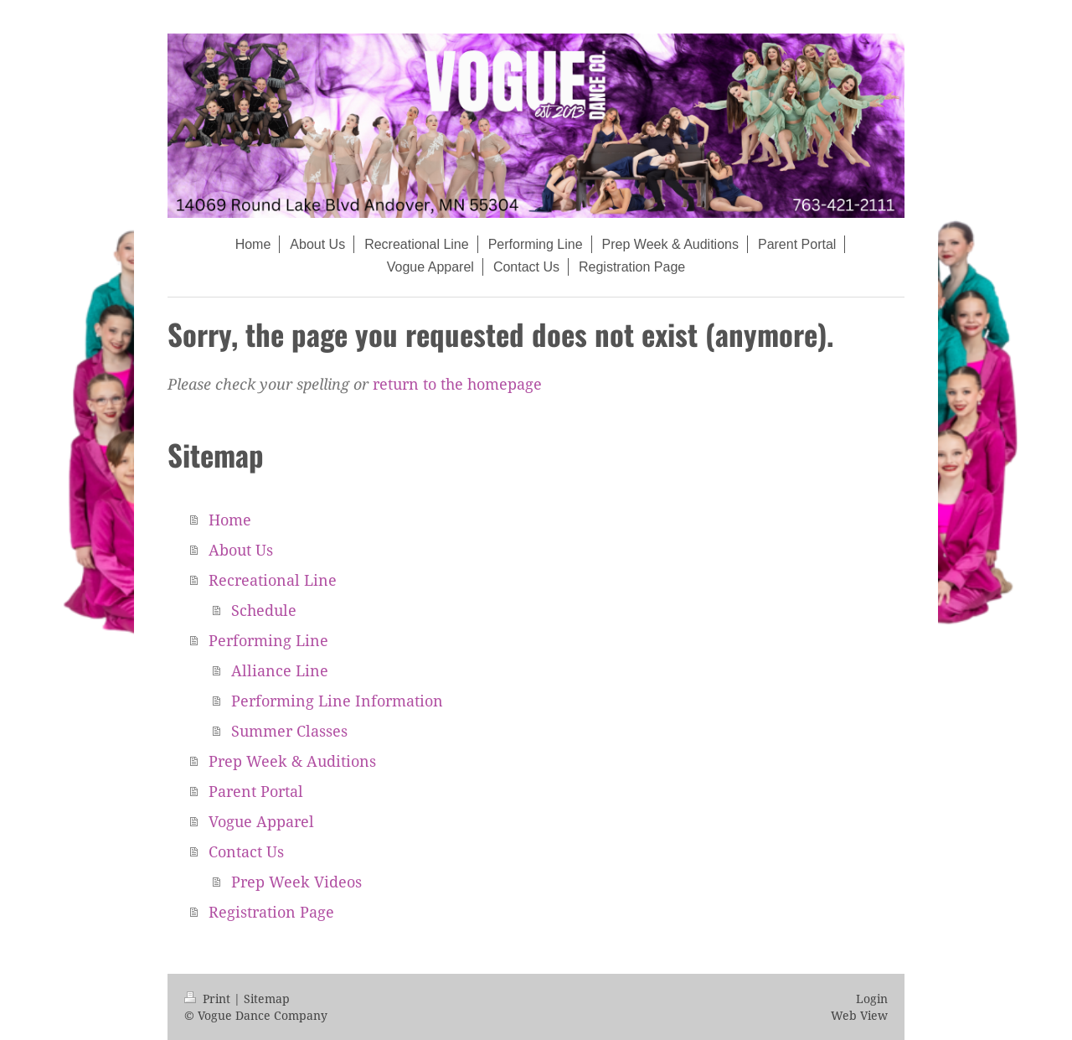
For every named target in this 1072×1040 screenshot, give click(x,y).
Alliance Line (279, 670)
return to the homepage (457, 384)
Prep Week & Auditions (292, 761)
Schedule (263, 610)
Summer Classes (289, 731)
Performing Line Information (337, 701)
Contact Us (246, 851)
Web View (859, 1015)
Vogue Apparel (261, 821)
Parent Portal (256, 791)
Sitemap (267, 998)
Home (230, 520)
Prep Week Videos (296, 882)
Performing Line (268, 640)
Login (872, 998)
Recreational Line (273, 580)
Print (209, 998)
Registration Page (271, 912)
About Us (241, 550)
